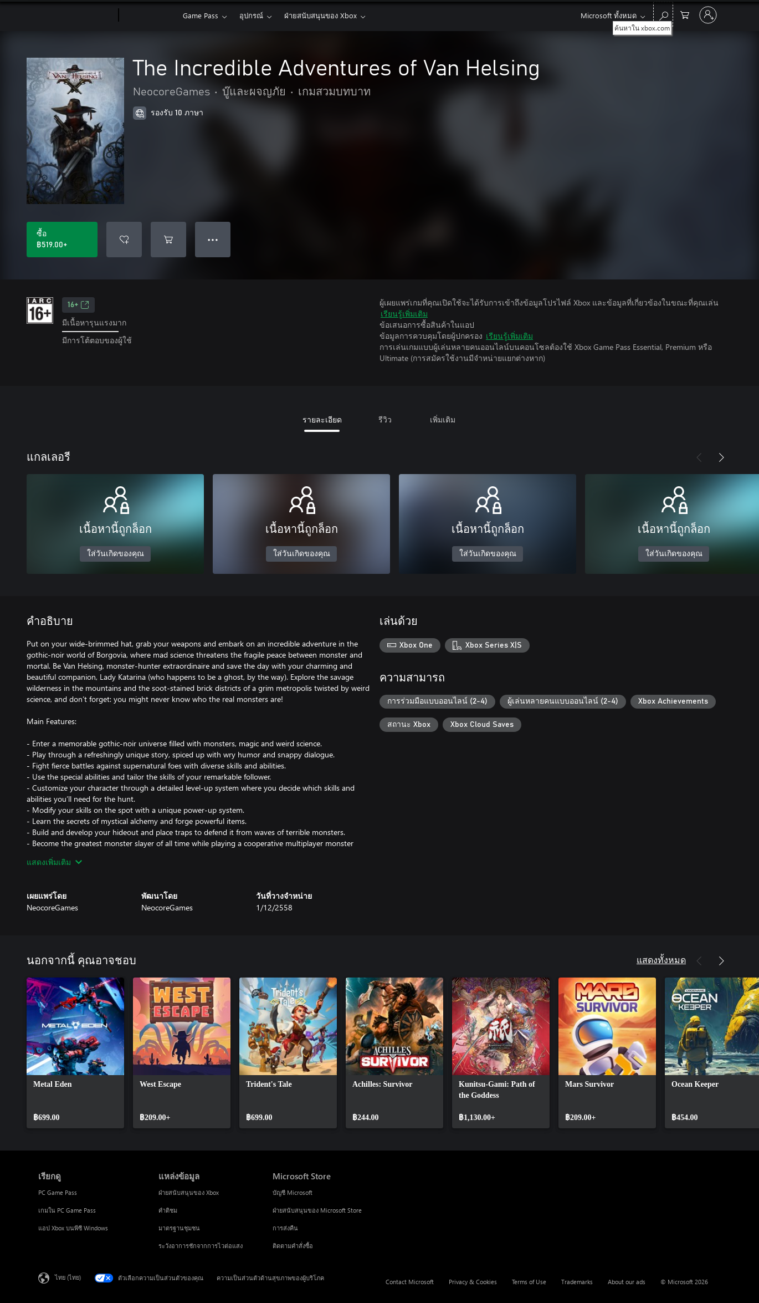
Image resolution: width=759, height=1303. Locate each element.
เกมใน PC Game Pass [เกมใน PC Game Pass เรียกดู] (67, 1210)
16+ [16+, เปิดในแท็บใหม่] (78, 305)
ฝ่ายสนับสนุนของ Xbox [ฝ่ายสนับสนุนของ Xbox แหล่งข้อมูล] (188, 1192)
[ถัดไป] (721, 457)
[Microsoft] (76, 15)
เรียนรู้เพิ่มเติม (404, 313)
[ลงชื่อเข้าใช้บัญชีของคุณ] (708, 15)
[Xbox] (149, 15)
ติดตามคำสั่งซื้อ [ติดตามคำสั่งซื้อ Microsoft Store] (293, 1245)
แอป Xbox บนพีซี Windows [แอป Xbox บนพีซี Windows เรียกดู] (73, 1227)
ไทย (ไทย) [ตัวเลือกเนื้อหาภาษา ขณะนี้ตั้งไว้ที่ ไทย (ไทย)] (68, 1277)
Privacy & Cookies (473, 1281)
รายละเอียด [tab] (322, 419)
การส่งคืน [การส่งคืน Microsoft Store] (285, 1227)
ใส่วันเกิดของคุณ (115, 554)
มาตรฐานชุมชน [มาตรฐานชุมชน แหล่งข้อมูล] (179, 1227)
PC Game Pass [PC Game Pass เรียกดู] (57, 1192)
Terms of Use (529, 1281)
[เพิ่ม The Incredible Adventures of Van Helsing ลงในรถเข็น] (168, 239)
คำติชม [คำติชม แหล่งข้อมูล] (167, 1210)
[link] (75, 1053)
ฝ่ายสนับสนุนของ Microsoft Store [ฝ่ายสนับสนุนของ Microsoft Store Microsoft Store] (317, 1210)
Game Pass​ (200, 15)
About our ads (626, 1281)
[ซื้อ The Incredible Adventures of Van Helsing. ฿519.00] (62, 239)
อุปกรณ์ (251, 15)
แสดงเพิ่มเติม (54, 862)
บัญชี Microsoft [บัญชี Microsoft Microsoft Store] (292, 1192)
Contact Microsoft (410, 1281)
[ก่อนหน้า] (699, 457)
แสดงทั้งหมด (661, 959)
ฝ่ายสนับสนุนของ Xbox (320, 15)
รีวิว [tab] (385, 419)
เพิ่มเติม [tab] (442, 419)
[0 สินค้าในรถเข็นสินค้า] (684, 14)
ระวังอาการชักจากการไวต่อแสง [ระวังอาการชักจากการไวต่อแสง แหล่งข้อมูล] (200, 1245)
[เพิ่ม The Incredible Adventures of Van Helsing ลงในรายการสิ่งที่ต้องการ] (124, 239)
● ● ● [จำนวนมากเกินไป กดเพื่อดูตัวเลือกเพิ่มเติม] (213, 239)
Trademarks (577, 1281)
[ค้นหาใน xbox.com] (663, 14)
